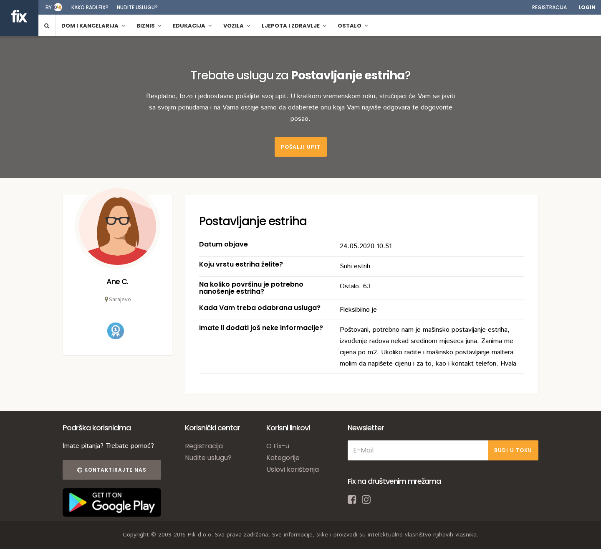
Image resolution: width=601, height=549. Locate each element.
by (48, 7)
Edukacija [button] (192, 26)
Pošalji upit (301, 146)
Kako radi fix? (90, 7)
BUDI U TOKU (513, 450)
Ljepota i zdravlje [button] (294, 26)
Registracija (549, 7)
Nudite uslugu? (137, 7)
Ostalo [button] (353, 26)
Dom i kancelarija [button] (93, 26)
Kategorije (283, 458)
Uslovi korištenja (292, 469)
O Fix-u (277, 446)
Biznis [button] (148, 26)
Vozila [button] (236, 26)
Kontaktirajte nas (111, 469)
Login (587, 7)
